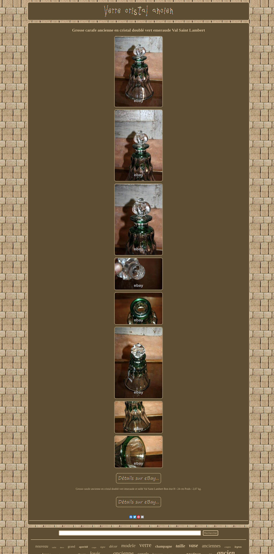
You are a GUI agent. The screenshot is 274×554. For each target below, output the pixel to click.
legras (238, 546)
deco (62, 547)
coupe (94, 547)
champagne (163, 546)
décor (113, 546)
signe (102, 546)
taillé (54, 547)
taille (180, 545)
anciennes (211, 545)
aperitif (83, 546)
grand (71, 546)
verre (145, 545)
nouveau (41, 546)
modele (128, 545)
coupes (228, 547)
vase (193, 545)
